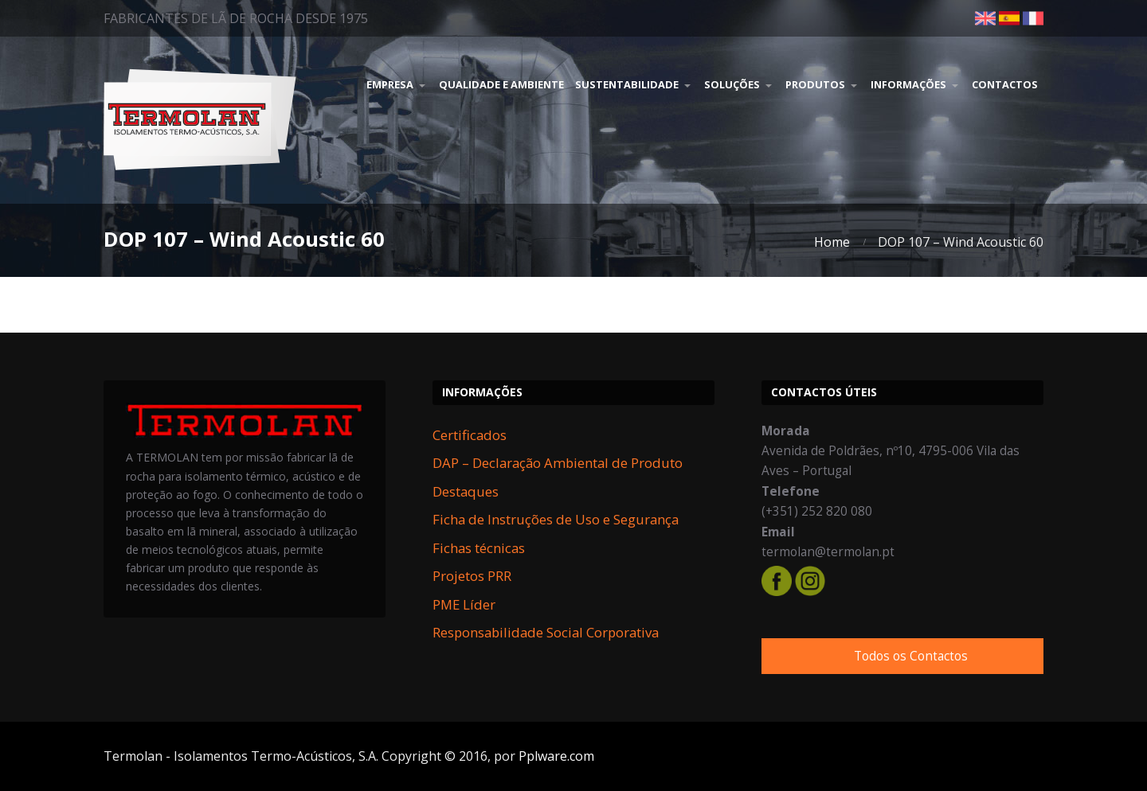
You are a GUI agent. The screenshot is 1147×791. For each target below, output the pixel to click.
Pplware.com (556, 756)
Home (832, 242)
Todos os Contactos (911, 656)
